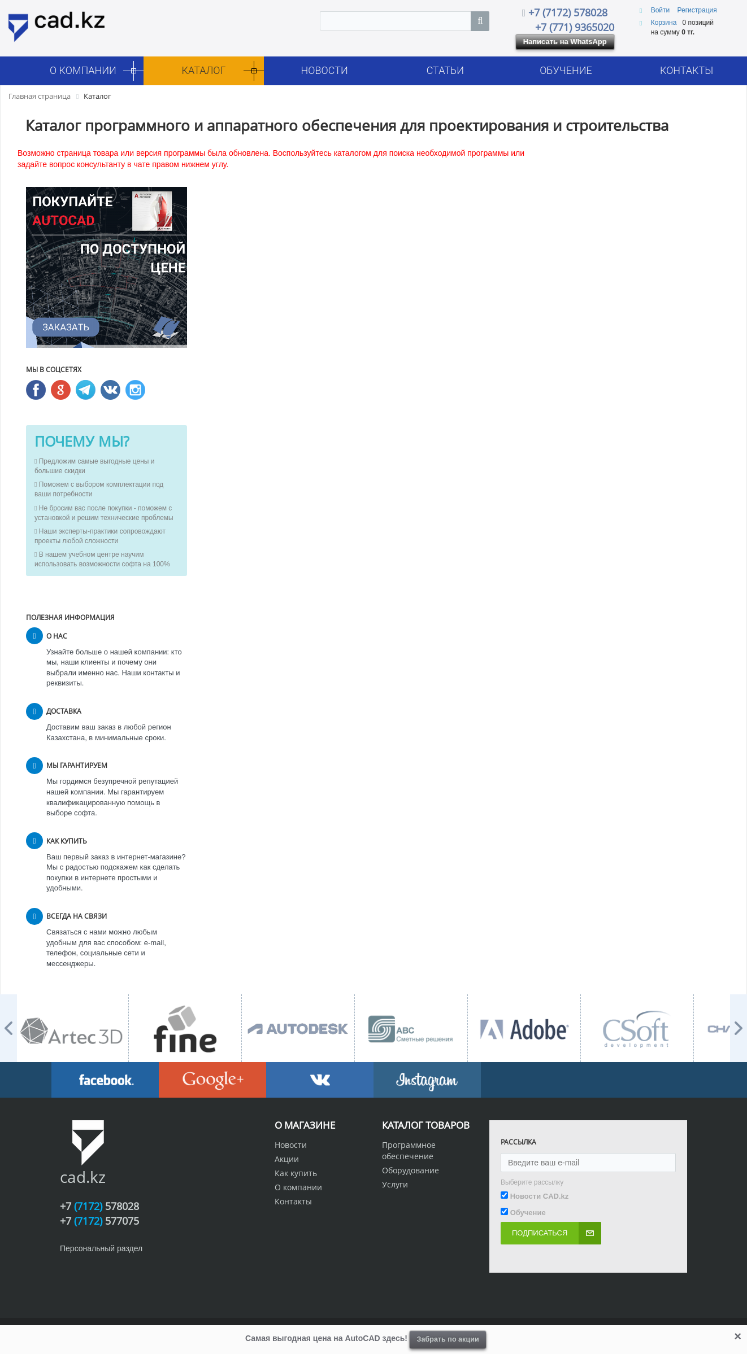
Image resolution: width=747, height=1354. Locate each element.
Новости (291, 1144)
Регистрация (697, 10)
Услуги (395, 1184)
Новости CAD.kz (539, 1196)
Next (738, 1028)
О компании (298, 1187)
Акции (287, 1159)
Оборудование (410, 1170)
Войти (661, 10)
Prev (8, 1028)
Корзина (664, 23)
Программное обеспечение (409, 1150)
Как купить (296, 1173)
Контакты (293, 1201)
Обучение (528, 1212)
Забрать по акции (448, 1339)
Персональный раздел (101, 1248)
